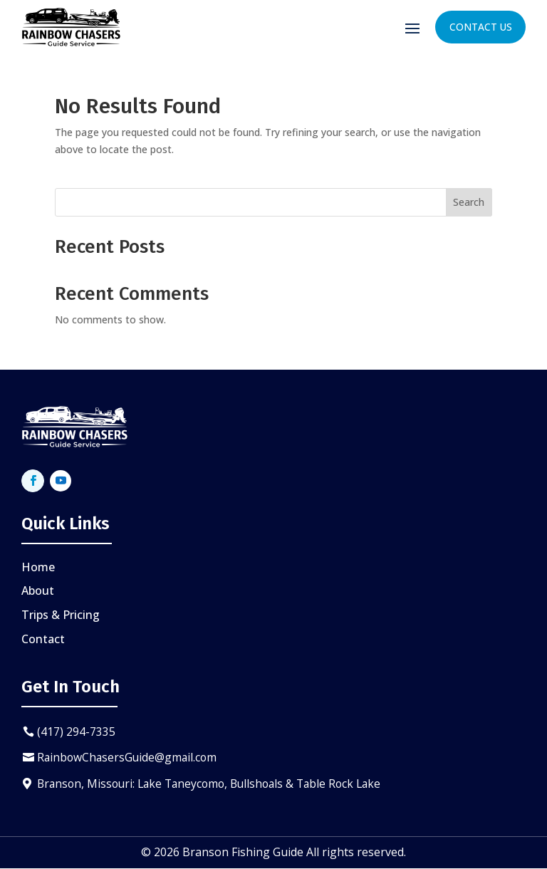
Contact (43, 639)
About (37, 590)
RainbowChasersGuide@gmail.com (130, 758)
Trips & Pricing (60, 615)
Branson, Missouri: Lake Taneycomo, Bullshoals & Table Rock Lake (216, 784)
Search (468, 202)
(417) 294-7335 (77, 731)
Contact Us (479, 26)
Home (38, 567)
